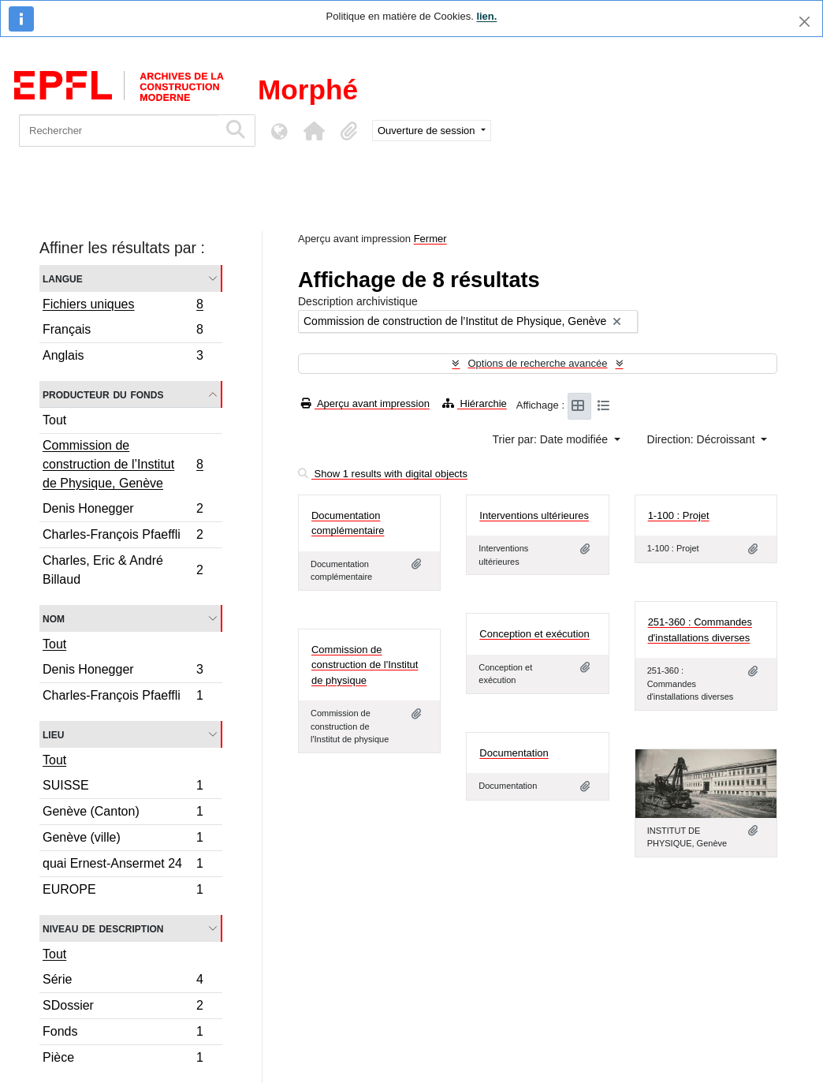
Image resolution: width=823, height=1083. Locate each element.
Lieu (53, 733)
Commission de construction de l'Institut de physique (364, 665)
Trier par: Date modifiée (552, 439)
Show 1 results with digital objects (382, 474)
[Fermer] (804, 22)
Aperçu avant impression (365, 403)
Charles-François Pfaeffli (122, 536)
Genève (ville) (122, 839)
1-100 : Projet (678, 515)
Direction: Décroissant (702, 439)
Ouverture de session (428, 130)
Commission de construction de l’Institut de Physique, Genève (122, 464)
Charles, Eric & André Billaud (122, 570)
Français (122, 331)
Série (122, 981)
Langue (63, 278)
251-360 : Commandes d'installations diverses (700, 630)
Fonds (122, 1033)
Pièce (122, 1059)
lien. (486, 16)
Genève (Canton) (122, 813)
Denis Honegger (122, 510)
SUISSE (122, 787)
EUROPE (122, 891)
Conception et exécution (534, 634)
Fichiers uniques (122, 306)
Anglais (122, 357)
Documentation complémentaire (348, 523)
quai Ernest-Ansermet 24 (122, 865)
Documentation (513, 753)
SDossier (122, 1007)
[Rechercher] (118, 130)
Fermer (430, 239)
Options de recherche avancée (537, 363)
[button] (313, 131)
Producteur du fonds (103, 394)
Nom (54, 618)
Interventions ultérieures (534, 515)
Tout (54, 420)
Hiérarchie (474, 403)
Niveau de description (103, 928)
